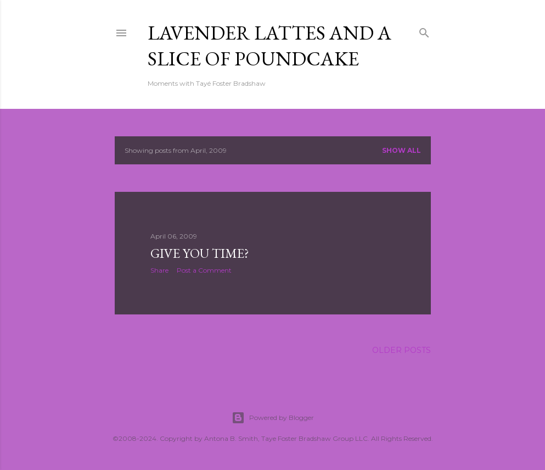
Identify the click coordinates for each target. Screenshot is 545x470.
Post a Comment (204, 270)
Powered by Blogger (273, 417)
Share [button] (159, 270)
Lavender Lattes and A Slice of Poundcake (269, 45)
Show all (401, 150)
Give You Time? (199, 253)
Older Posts (401, 350)
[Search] (424, 30)
